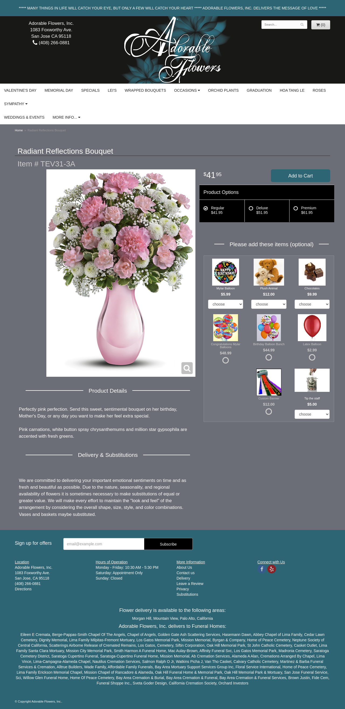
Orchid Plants (223, 90)
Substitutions (187, 594)
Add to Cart (300, 176)
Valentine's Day (20, 90)
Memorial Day (58, 90)
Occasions (185, 90)
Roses (319, 90)
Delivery (183, 578)
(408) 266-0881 (51, 42)
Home (19, 130)
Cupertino (76, 656)
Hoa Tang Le (292, 90)
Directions (23, 589)
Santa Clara (38, 651)
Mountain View (165, 618)
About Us (184, 567)
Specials (90, 90)
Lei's (112, 90)
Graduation (259, 90)
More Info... (65, 117)
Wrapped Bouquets (145, 90)
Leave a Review (190, 583)
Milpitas (97, 640)
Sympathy (14, 104)
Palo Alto (187, 618)
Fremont (112, 640)
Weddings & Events (24, 117)
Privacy (183, 589)
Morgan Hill (141, 618)
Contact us (186, 573)
